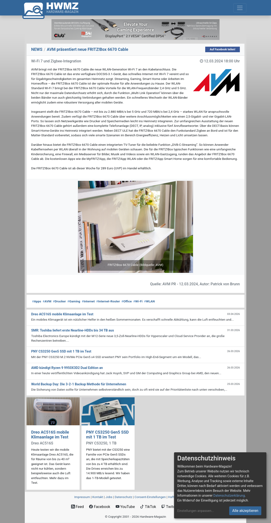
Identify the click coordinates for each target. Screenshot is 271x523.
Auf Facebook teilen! (222, 49)
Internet (88, 301)
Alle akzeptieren (245, 510)
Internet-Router (108, 301)
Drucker (59, 301)
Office (126, 301)
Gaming (73, 301)
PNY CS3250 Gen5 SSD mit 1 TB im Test (107, 434)
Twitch (169, 507)
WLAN (149, 301)
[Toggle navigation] (239, 7)
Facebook (99, 507)
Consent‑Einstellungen (150, 497)
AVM (47, 301)
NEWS (36, 49)
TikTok (148, 507)
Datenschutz (123, 497)
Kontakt (97, 497)
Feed (77, 507)
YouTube (125, 507)
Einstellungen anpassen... (195, 511)
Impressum (82, 497)
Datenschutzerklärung (229, 495)
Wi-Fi (137, 301)
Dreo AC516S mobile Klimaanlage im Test (50, 434)
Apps (36, 301)
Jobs (108, 497)
